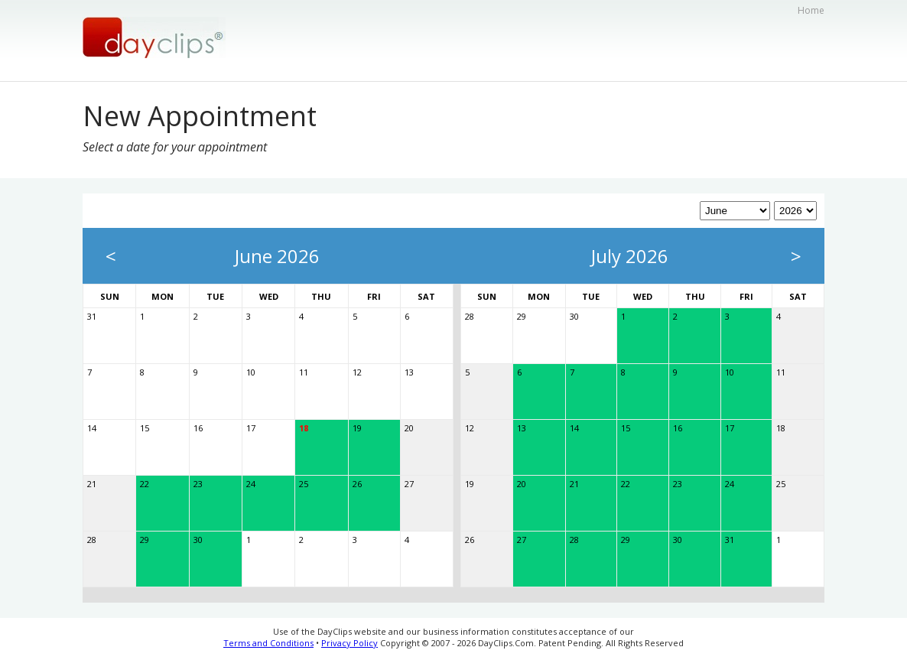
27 (409, 483)
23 (198, 483)
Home (811, 10)
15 (144, 428)
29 (144, 539)
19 (357, 428)
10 (250, 372)
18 (303, 428)
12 (357, 372)
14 (91, 428)
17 (250, 428)
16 (198, 428)
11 (303, 372)
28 (91, 539)
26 (357, 483)
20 (409, 428)
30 (198, 539)
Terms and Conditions (268, 643)
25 (303, 483)
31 (91, 316)
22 (144, 483)
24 (250, 483)
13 (409, 372)
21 (91, 483)
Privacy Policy (349, 643)
